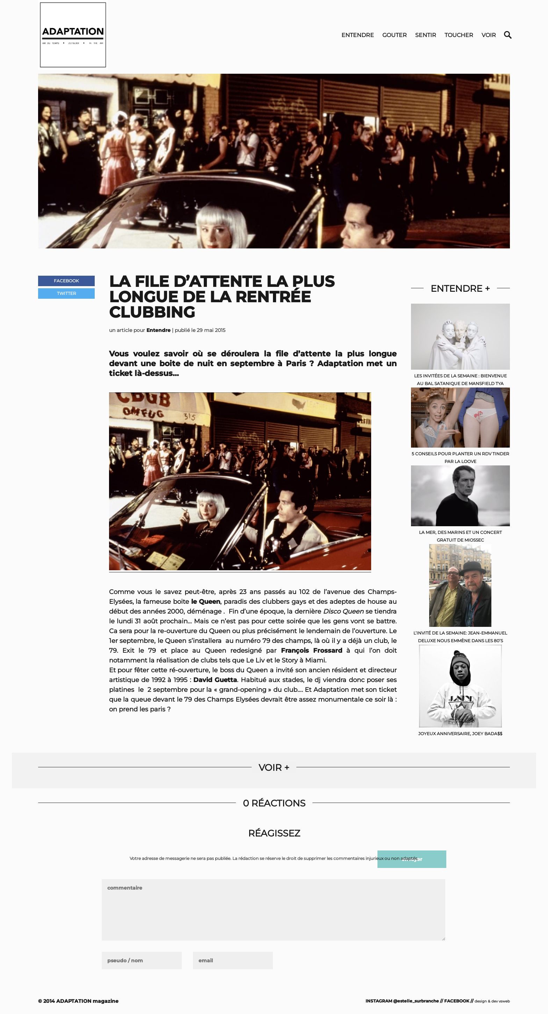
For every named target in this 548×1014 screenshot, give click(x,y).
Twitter (66, 293)
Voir (489, 35)
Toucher (459, 35)
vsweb (504, 1001)
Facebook (66, 280)
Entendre (357, 35)
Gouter (394, 35)
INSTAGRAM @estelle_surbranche (402, 1001)
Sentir (425, 35)
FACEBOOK (456, 1001)
